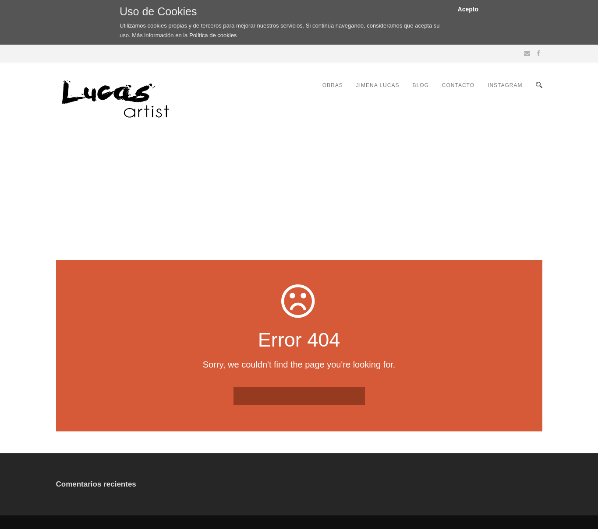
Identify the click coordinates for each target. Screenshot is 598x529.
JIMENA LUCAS (378, 85)
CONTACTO (458, 85)
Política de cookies (213, 35)
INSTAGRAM (505, 85)
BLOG (420, 85)
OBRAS (332, 85)
